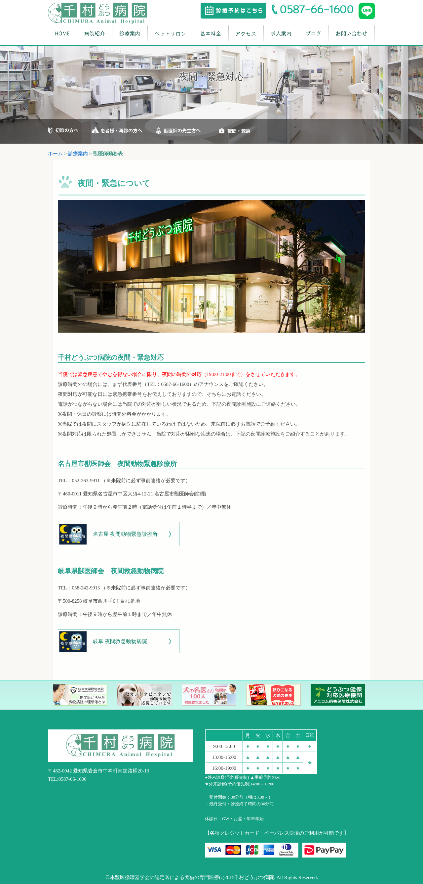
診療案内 (78, 153)
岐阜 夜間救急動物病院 (120, 641)
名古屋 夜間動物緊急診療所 (125, 534)
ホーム (55, 153)
